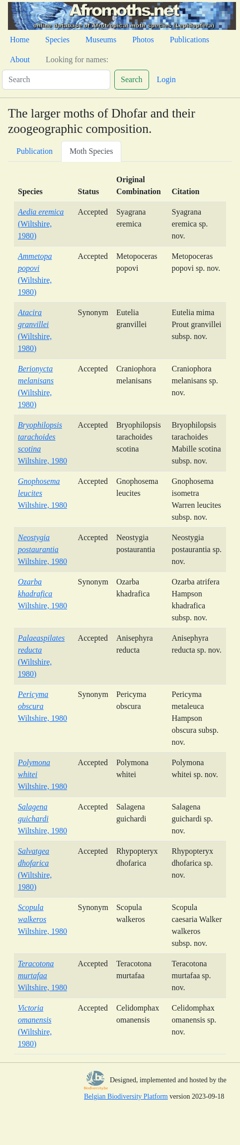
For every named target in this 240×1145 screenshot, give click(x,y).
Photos (143, 39)
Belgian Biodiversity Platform (126, 1096)
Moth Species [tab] (91, 151)
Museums (100, 39)
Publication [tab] (34, 151)
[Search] (56, 80)
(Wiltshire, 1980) (41, 224)
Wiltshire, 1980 (42, 549)
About (20, 59)
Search (132, 79)
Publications (189, 39)
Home (19, 39)
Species (57, 39)
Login (166, 79)
